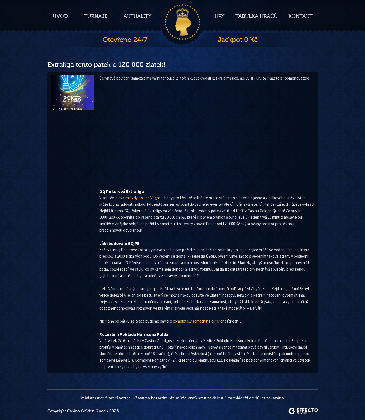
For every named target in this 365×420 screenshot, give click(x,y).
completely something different (199, 321)
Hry (220, 16)
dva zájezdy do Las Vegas (139, 197)
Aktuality (138, 16)
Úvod (60, 16)
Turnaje (95, 16)
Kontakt (300, 16)
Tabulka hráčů (256, 16)
